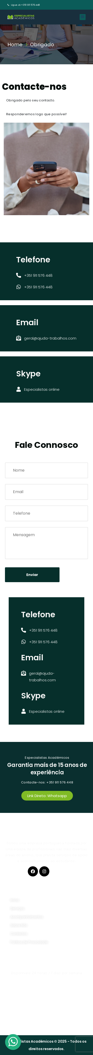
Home (16, 44)
